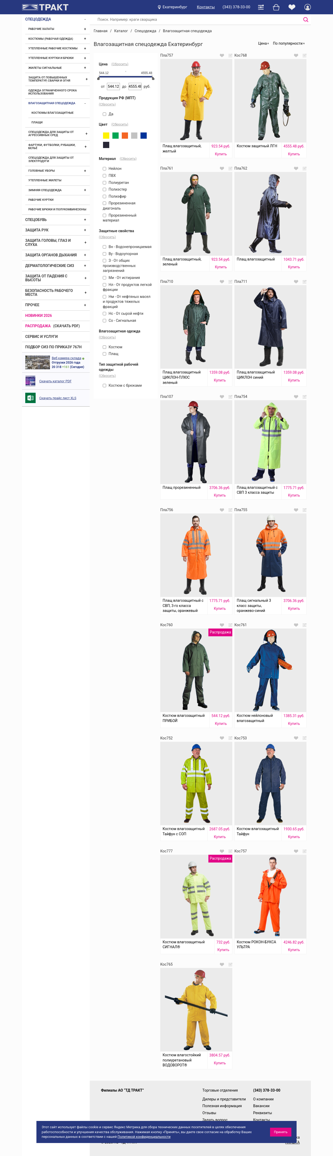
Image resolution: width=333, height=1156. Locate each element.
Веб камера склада (66, 358)
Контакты (206, 7)
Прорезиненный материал (119, 218)
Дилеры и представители (224, 1099)
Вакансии (261, 1106)
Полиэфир (114, 196)
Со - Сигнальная (119, 320)
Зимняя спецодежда (45, 190)
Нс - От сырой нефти (123, 313)
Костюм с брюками (122, 385)
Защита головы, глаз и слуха (48, 242)
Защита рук (36, 230)
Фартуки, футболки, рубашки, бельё (51, 146)
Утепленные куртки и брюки (51, 58)
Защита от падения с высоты (46, 278)
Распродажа (38, 326)
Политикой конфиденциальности (144, 1137)
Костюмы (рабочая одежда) (50, 39)
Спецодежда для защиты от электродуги (51, 159)
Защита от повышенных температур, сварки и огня (49, 79)
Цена (262, 43)
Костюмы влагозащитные (52, 113)
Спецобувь (36, 220)
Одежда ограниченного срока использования (52, 92)
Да (108, 114)
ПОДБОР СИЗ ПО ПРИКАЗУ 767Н (53, 347)
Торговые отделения (220, 1090)
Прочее (32, 305)
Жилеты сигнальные (45, 68)
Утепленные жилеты (44, 180)
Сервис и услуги (41, 337)
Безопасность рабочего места (49, 293)
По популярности (288, 43)
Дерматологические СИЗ (49, 266)
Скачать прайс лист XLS (57, 398)
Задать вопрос (215, 1120)
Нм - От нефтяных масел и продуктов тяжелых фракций (126, 302)
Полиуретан (116, 183)
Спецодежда (38, 19)
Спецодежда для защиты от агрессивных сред (51, 133)
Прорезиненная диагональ (119, 205)
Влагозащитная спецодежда (51, 103)
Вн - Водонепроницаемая (127, 247)
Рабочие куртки (41, 200)
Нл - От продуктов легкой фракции (127, 287)
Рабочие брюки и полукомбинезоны (57, 209)
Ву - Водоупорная (120, 254)
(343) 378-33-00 (236, 7)
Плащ (110, 354)
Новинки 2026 (38, 315)
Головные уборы (41, 170)
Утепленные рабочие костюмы (53, 48)
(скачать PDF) (66, 326)
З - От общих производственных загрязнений (119, 265)
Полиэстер (115, 189)
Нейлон (112, 168)
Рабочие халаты (41, 29)
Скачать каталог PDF (55, 381)
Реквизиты (262, 1113)
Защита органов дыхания (51, 255)
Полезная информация (222, 1106)
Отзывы (209, 1113)
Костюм (112, 347)
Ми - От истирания (121, 278)
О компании (263, 1099)
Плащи (37, 122)
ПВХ (109, 175)
